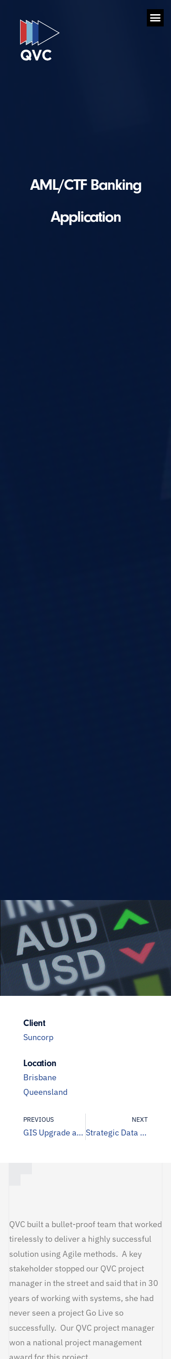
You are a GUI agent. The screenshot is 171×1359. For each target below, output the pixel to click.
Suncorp (38, 1037)
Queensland (45, 1092)
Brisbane (40, 1077)
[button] (155, 17)
